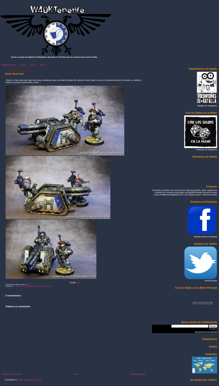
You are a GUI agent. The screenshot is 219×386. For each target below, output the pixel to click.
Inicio (76, 374)
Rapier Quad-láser (14, 74)
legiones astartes (37, 286)
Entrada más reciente (11, 374)
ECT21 (43, 65)
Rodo (22, 65)
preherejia (48, 286)
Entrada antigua (138, 374)
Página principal (9, 65)
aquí (78, 282)
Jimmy (32, 65)
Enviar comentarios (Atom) (29, 380)
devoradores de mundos (21, 286)
